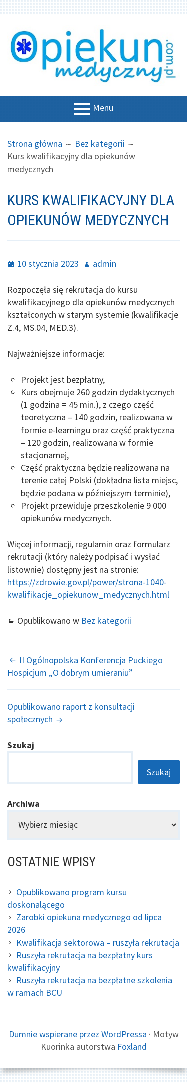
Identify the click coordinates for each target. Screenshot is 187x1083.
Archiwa (23, 804)
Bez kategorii (106, 620)
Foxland (132, 1046)
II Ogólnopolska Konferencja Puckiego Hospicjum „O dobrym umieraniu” (85, 666)
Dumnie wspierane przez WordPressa (78, 1034)
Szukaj (20, 745)
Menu (103, 108)
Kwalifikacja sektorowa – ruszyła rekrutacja (97, 942)
